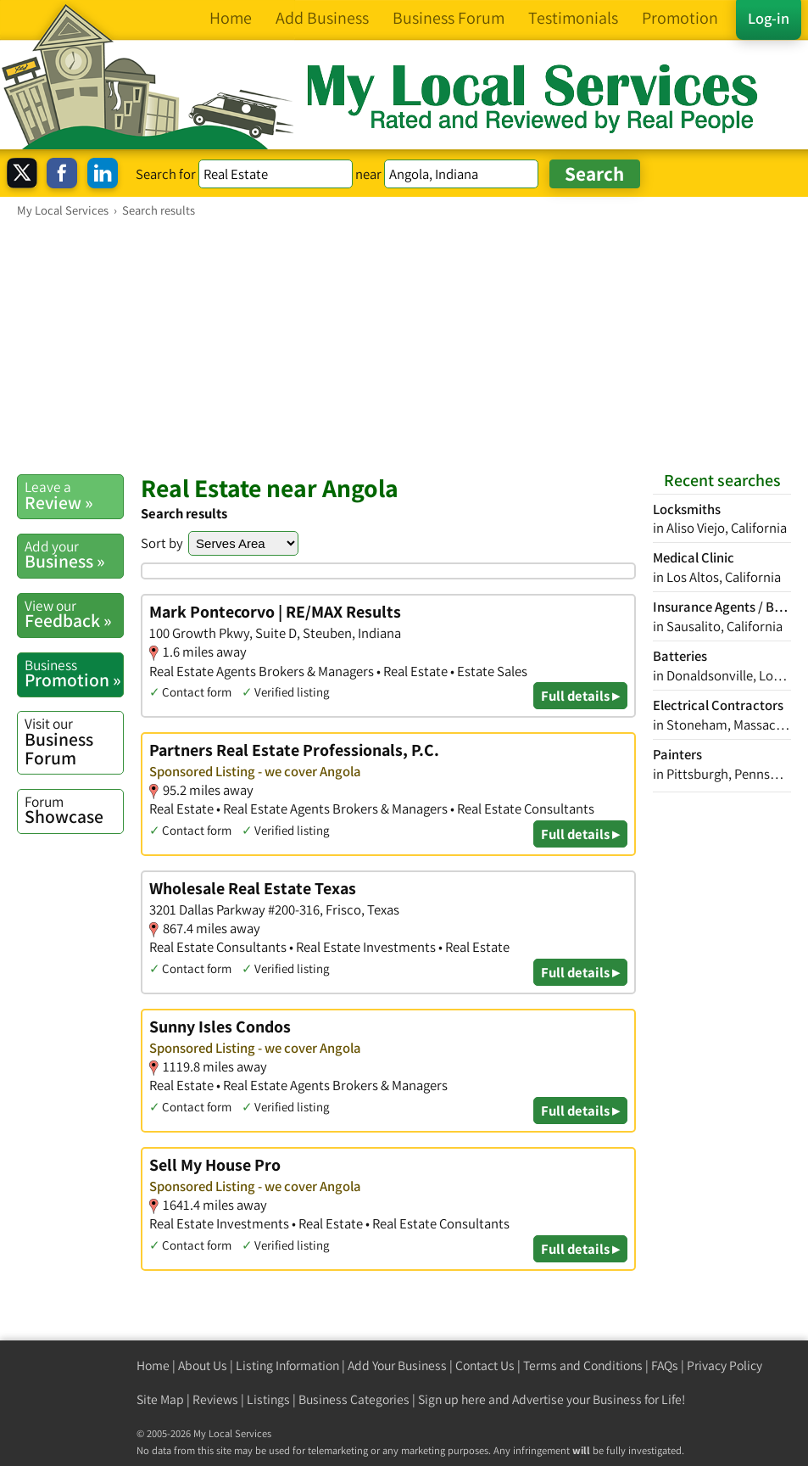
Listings (268, 1399)
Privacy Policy (724, 1365)
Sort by (162, 543)
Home (153, 1365)
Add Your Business (397, 1365)
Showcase (74, 810)
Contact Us (485, 1365)
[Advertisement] (404, 345)
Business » (74, 555)
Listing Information (287, 1365)
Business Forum (74, 741)
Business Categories (354, 1399)
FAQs (664, 1365)
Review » (74, 495)
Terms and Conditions (583, 1365)
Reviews (215, 1399)
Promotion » (74, 673)
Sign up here (452, 1399)
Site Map (160, 1399)
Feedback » (74, 614)
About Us (202, 1365)
